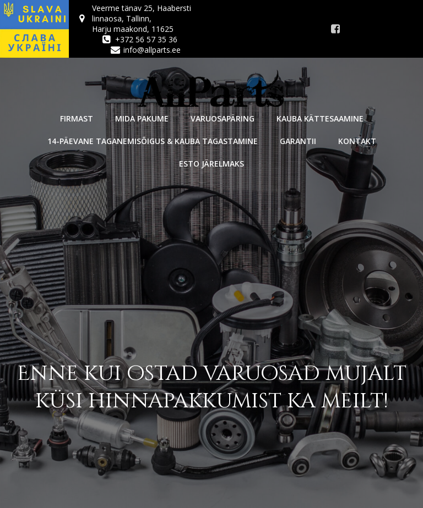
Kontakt (357, 141)
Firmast (76, 118)
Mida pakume (142, 118)
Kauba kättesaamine (320, 118)
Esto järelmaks (211, 163)
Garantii (298, 141)
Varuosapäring (222, 118)
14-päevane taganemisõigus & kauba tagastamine (152, 141)
